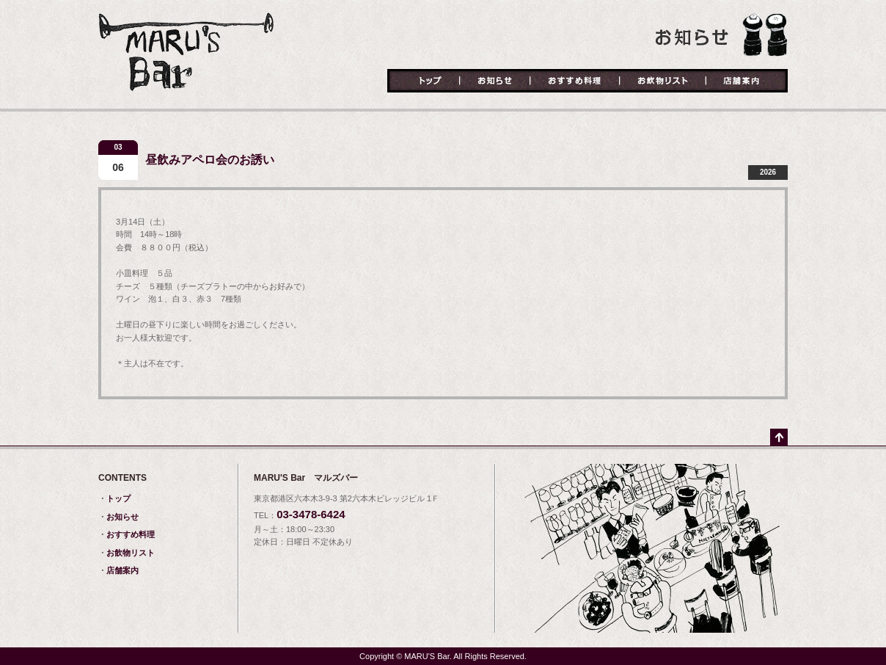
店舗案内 (747, 81)
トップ (423, 81)
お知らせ (495, 81)
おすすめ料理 (575, 81)
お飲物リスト (663, 81)
